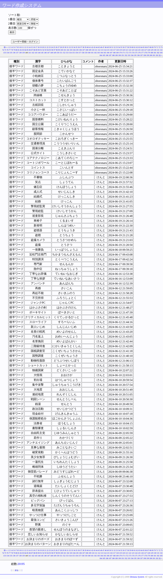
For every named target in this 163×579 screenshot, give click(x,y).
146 (45, 53)
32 (70, 47)
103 (71, 50)
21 (45, 47)
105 (77, 50)
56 (124, 47)
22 (47, 47)
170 (120, 53)
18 (39, 47)
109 (89, 50)
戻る (16, 570)
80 (16, 50)
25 (54, 47)
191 (122, 55)
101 (64, 50)
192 (126, 55)
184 (100, 55)
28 (61, 47)
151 (61, 53)
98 (57, 50)
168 (114, 53)
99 (59, 50)
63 (139, 47)
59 (130, 47)
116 (111, 50)
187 (110, 55)
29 (63, 47)
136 (14, 53)
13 (27, 47)
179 (148, 53)
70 (155, 47)
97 (54, 50)
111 (96, 50)
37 (81, 47)
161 (92, 53)
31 (68, 47)
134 (7, 53)
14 (30, 47)
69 (153, 47)
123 (133, 50)
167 (111, 53)
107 (83, 50)
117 (114, 50)
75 (5, 50)
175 (136, 53)
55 (121, 47)
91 (41, 50)
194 (132, 55)
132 (161, 50)
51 (112, 47)
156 (76, 53)
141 (29, 53)
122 (129, 50)
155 (73, 53)
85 (27, 50)
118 (117, 50)
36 (79, 47)
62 (137, 47)
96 (52, 50)
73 (161, 47)
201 (154, 55)
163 (98, 53)
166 (108, 53)
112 (99, 50)
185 (104, 55)
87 (32, 50)
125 (139, 50)
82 (21, 50)
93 (45, 50)
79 (14, 50)
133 (4, 53)
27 (59, 47)
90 (39, 50)
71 (157, 47)
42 (92, 47)
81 (19, 50)
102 (68, 50)
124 (136, 50)
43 (94, 47)
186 (107, 55)
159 (86, 53)
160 (89, 53)
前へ (5, 47)
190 (119, 55)
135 (10, 53)
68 (150, 47)
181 (155, 53)
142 (32, 53)
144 (39, 53)
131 (158, 50)
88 (34, 50)
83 (23, 50)
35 (76, 47)
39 (85, 47)
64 (141, 47)
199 (147, 55)
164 (101, 53)
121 (126, 50)
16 (34, 47)
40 (88, 47)
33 (72, 47)
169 (117, 53)
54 (119, 47)
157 (79, 53)
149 (54, 53)
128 (148, 50)
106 (80, 50)
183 (161, 53)
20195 (21, 563)
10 (21, 47)
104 (74, 50)
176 (139, 53)
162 (95, 53)
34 (74, 47)
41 (90, 47)
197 (141, 55)
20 (43, 47)
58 (128, 47)
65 (144, 47)
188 (113, 55)
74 (3, 50)
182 (158, 53)
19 (41, 47)
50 (110, 47)
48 (106, 47)
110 (93, 50)
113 (102, 50)
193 (129, 55)
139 (23, 53)
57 (126, 47)
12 (25, 47)
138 (20, 53)
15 (32, 47)
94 (48, 50)
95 (50, 50)
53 (117, 47)
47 (103, 47)
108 (86, 50)
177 (142, 53)
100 (61, 50)
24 (52, 47)
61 (135, 47)
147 (48, 53)
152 (64, 53)
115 (108, 50)
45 (99, 47)
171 (123, 53)
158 (83, 53)
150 (58, 53)
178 (145, 53)
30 (65, 47)
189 (116, 55)
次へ (160, 55)
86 (30, 50)
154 (70, 53)
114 (105, 50)
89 (36, 50)
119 (120, 50)
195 (135, 55)
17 (36, 47)
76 (7, 50)
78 (12, 50)
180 (151, 53)
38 (83, 47)
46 (101, 47)
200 (151, 55)
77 (10, 50)
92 (43, 50)
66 (146, 47)
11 (23, 47)
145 (42, 53)
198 (144, 55)
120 (123, 50)
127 (145, 50)
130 (155, 50)
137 (17, 53)
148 (51, 53)
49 (108, 47)
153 (67, 53)
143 (36, 53)
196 (138, 55)
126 (142, 50)
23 (50, 47)
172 (126, 53)
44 (97, 47)
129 (151, 50)
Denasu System (137, 576)
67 (148, 47)
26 (56, 47)
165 (104, 53)
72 (159, 47)
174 (133, 53)
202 (157, 55)
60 (132, 47)
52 (115, 47)
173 (129, 53)
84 (25, 50)
